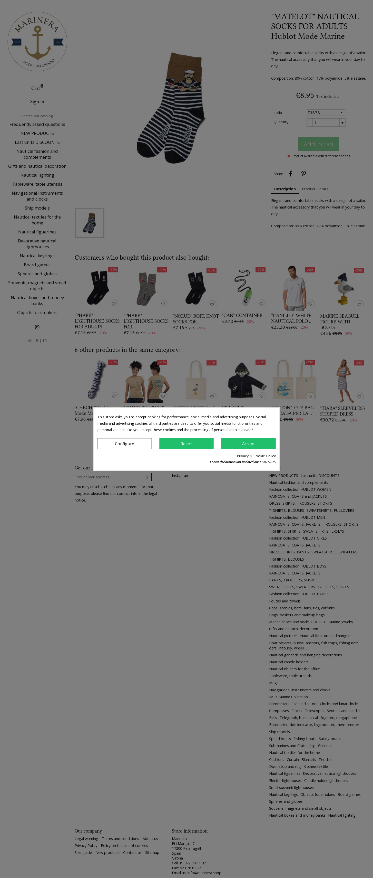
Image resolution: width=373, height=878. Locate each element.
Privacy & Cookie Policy (256, 456)
